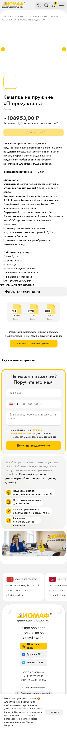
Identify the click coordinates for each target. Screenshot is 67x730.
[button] (33, 693)
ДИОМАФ (7, 16)
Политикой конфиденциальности (27, 431)
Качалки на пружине (46, 16)
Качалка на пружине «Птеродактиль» (25, 19)
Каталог (23, 16)
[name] (33, 393)
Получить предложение (33, 446)
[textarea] (33, 418)
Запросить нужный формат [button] (34, 343)
